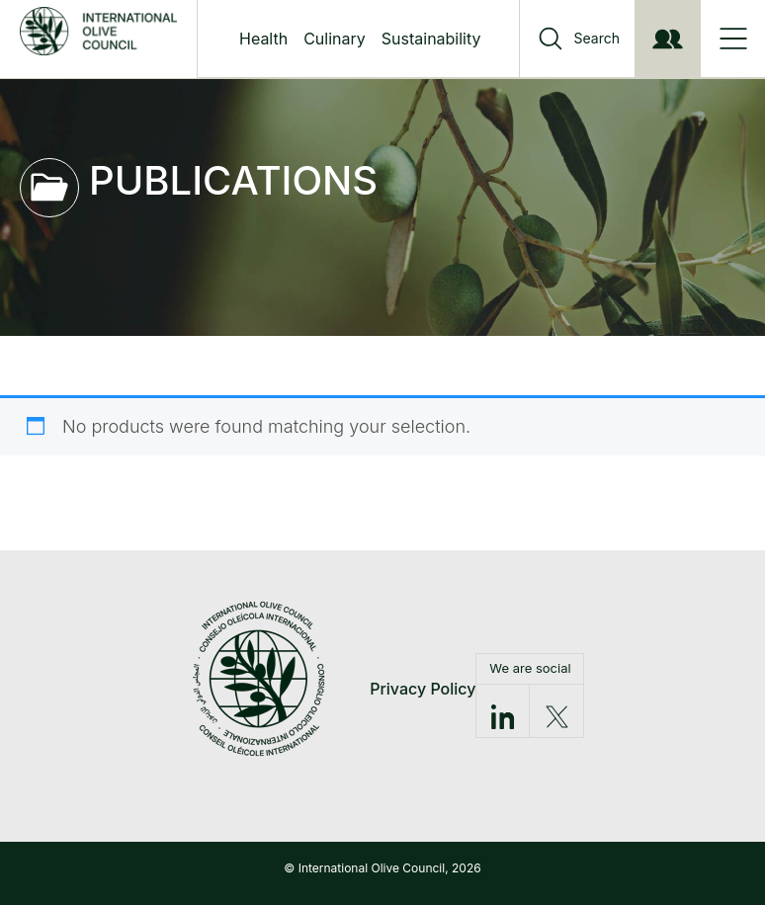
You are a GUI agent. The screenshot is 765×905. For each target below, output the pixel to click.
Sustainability (431, 38)
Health (263, 38)
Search (597, 38)
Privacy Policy (422, 689)
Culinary (334, 38)
